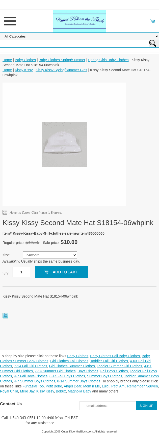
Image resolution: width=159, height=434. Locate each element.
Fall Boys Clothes (114, 371)
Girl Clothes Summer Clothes (72, 366)
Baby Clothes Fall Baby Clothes (115, 356)
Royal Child (9, 391)
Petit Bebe (54, 386)
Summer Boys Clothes (104, 376)
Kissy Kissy (24, 70)
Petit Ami (118, 386)
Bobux (61, 391)
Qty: (6, 273)
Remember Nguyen (142, 386)
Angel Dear (72, 386)
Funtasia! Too (33, 386)
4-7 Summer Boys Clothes (34, 381)
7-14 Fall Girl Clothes (30, 366)
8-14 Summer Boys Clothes (78, 381)
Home (7, 60)
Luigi (106, 386)
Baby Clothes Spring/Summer (62, 60)
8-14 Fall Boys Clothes (67, 376)
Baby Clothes (25, 60)
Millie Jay (27, 391)
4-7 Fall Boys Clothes (30, 376)
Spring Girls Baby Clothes (108, 60)
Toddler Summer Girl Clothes (119, 366)
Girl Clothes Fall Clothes (69, 361)
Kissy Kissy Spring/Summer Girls (61, 70)
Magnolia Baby (79, 391)
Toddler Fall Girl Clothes (109, 361)
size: (7, 255)
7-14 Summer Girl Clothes (55, 371)
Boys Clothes (87, 371)
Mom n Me (91, 386)
